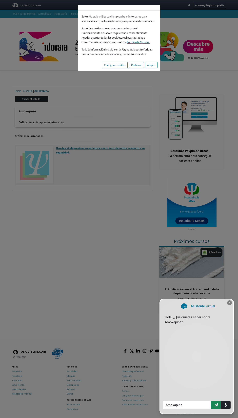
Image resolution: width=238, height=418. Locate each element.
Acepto (151, 65)
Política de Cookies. (138, 42)
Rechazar (136, 65)
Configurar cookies (114, 65)
